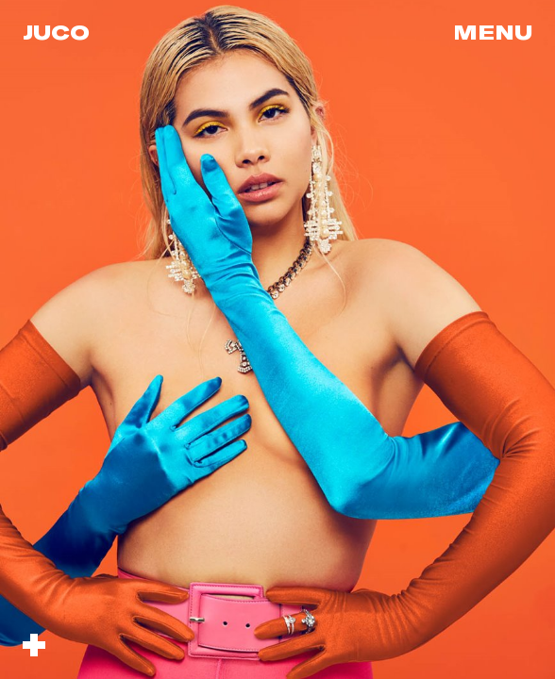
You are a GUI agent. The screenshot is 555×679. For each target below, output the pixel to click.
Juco (56, 32)
